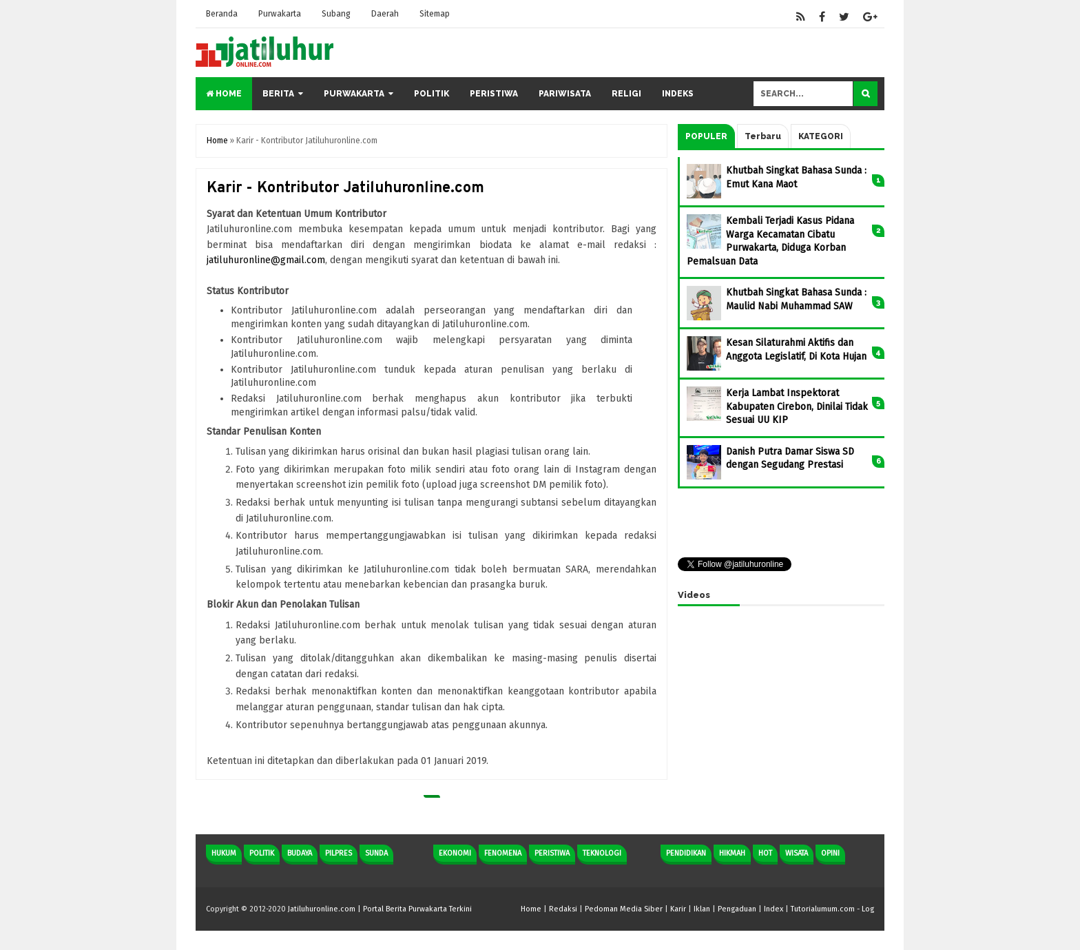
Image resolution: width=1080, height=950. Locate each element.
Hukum (223, 853)
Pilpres (338, 853)
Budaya (299, 853)
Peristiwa (494, 94)
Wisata (796, 853)
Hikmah (732, 853)
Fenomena (502, 853)
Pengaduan (737, 909)
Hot (765, 853)
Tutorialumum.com (823, 909)
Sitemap (434, 14)
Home (224, 94)
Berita (278, 94)
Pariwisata (565, 94)
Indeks (678, 94)
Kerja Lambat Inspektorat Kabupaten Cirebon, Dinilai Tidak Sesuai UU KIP (797, 406)
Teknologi (602, 853)
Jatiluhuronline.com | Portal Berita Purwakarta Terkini (380, 909)
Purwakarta (279, 14)
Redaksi (563, 909)
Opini (830, 853)
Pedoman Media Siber (624, 909)
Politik (431, 94)
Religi (626, 94)
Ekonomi (455, 853)
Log (868, 909)
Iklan (702, 909)
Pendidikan (686, 853)
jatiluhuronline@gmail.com (266, 260)
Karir (678, 909)
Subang (336, 14)
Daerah (385, 14)
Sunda (376, 853)
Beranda (222, 14)
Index (773, 909)
